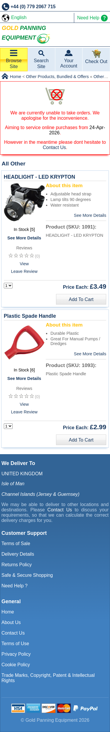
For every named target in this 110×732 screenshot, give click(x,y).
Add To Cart (81, 299)
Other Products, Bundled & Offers (57, 76)
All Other (14, 163)
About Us (11, 622)
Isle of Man (12, 483)
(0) (37, 256)
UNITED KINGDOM (22, 473)
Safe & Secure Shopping (27, 575)
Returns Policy (16, 564)
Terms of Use (15, 643)
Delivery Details (17, 554)
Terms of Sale (15, 543)
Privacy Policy (16, 654)
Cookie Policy (15, 664)
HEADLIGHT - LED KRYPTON (39, 177)
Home (7, 611)
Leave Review (24, 271)
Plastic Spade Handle (30, 316)
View (24, 263)
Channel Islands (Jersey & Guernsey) (40, 494)
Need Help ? (14, 585)
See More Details (24, 238)
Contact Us (54, 147)
